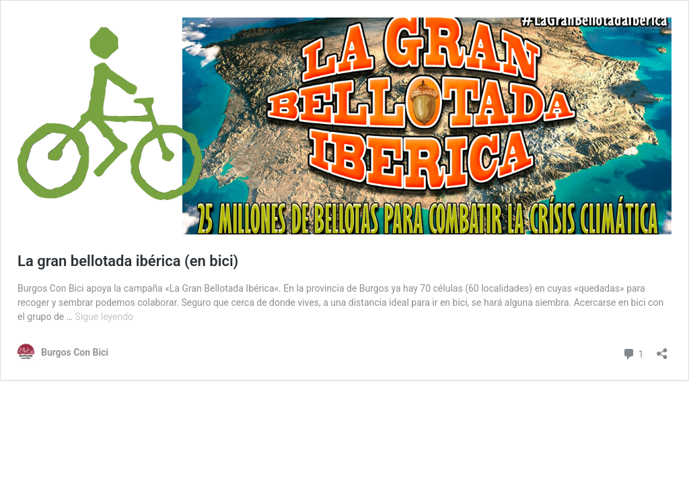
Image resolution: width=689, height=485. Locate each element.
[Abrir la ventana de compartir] (662, 349)
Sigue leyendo (104, 316)
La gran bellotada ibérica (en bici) (127, 261)
